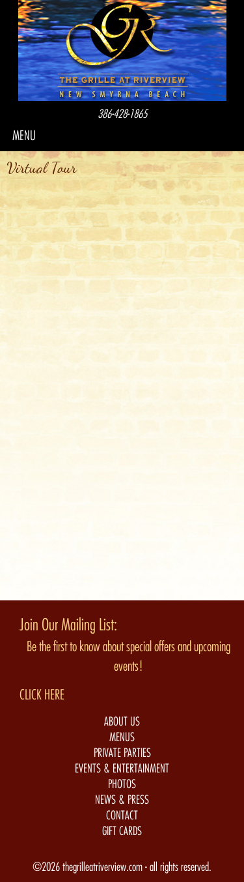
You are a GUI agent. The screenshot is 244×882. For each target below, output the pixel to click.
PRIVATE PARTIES (122, 753)
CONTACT (122, 815)
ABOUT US (122, 721)
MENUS (122, 737)
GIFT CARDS (122, 831)
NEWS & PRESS (122, 800)
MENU (24, 136)
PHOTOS (122, 784)
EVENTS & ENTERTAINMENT (122, 768)
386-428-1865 (122, 114)
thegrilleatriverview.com (103, 867)
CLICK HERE (42, 694)
